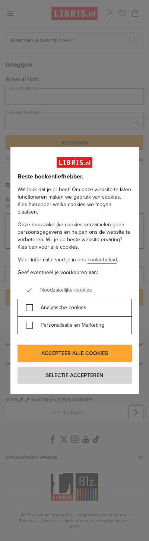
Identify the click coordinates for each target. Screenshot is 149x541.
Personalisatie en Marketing (72, 325)
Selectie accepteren (74, 375)
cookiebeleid (102, 260)
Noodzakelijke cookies (66, 290)
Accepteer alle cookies (74, 353)
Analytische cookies (63, 307)
